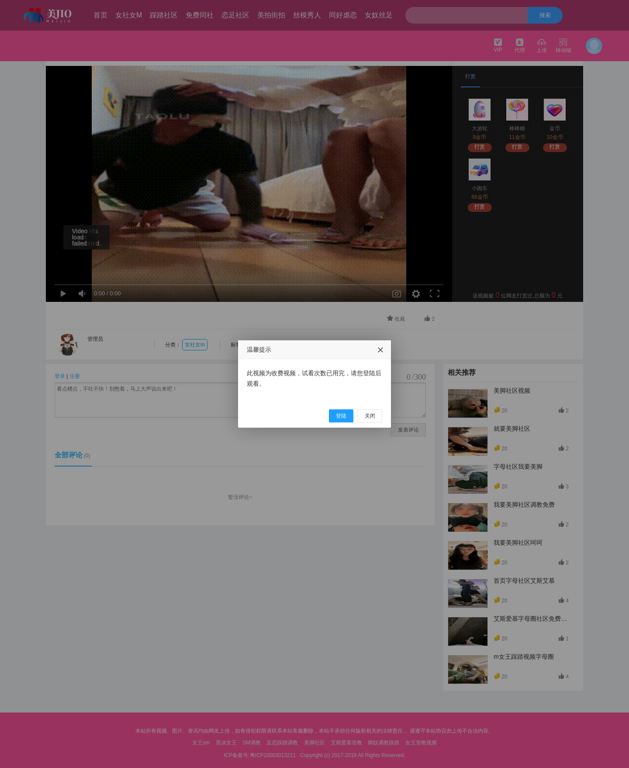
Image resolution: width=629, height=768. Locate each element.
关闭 (370, 416)
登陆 (341, 416)
